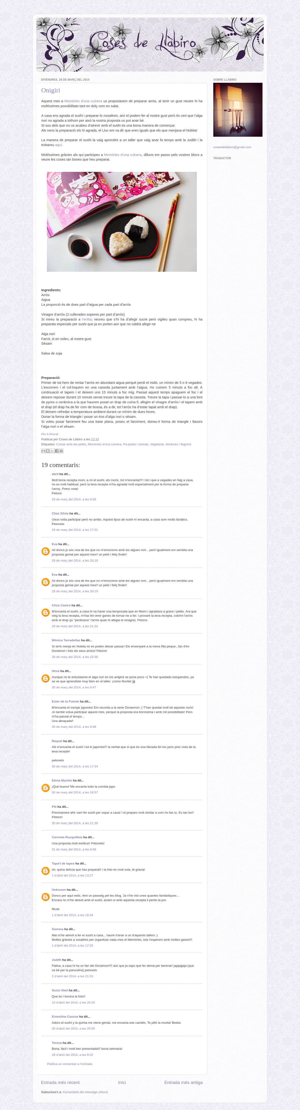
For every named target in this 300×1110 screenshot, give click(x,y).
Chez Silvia (60, 513)
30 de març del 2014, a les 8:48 (74, 727)
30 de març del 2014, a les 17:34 (75, 766)
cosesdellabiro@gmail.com (232, 147)
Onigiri (50, 90)
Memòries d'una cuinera (123, 155)
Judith (56, 960)
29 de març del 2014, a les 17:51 (75, 530)
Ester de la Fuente (65, 701)
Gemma (58, 929)
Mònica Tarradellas (66, 640)
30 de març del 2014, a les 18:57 (75, 792)
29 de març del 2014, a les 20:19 (75, 560)
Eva (54, 544)
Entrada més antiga (183, 1082)
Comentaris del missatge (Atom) (85, 1092)
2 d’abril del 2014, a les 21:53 (72, 976)
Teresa (57, 1043)
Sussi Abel (60, 990)
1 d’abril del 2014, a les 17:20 (72, 945)
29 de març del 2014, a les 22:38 (75, 657)
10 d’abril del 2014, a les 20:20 (73, 1002)
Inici (122, 1082)
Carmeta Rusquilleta (67, 837)
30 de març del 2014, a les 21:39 (75, 823)
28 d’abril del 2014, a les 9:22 (72, 1055)
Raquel (57, 741)
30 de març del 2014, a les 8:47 (74, 687)
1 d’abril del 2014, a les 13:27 (72, 875)
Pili (54, 806)
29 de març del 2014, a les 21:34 (75, 626)
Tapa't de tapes (63, 863)
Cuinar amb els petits (71, 444)
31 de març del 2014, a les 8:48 (74, 849)
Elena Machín (62, 780)
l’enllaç (87, 319)
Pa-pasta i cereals (135, 444)
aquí (58, 145)
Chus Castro (61, 605)
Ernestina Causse (65, 1016)
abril (55, 474)
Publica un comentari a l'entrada (69, 1064)
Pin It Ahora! (50, 434)
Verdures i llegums (178, 444)
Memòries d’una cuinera (83, 101)
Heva (55, 671)
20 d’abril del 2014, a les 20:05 (73, 1028)
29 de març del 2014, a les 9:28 (74, 499)
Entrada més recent (60, 1082)
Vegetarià (157, 444)
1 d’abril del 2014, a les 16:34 (72, 915)
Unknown (59, 889)
